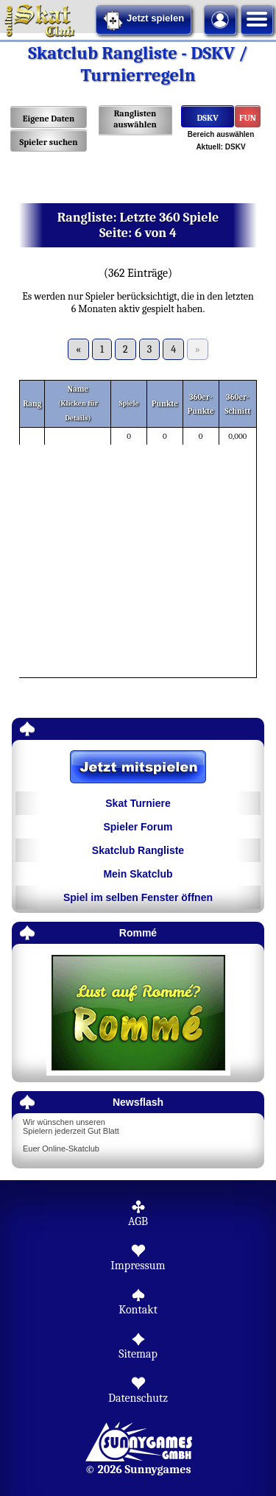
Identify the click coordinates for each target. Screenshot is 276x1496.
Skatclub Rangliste (138, 850)
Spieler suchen (48, 142)
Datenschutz (138, 1398)
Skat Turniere (137, 803)
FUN (247, 118)
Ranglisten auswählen (135, 119)
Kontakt (138, 1309)
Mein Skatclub (137, 874)
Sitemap (138, 1354)
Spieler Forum (137, 827)
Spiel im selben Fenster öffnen (138, 897)
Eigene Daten (48, 118)
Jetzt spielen (143, 20)
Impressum (137, 1265)
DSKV (207, 118)
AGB (138, 1221)
